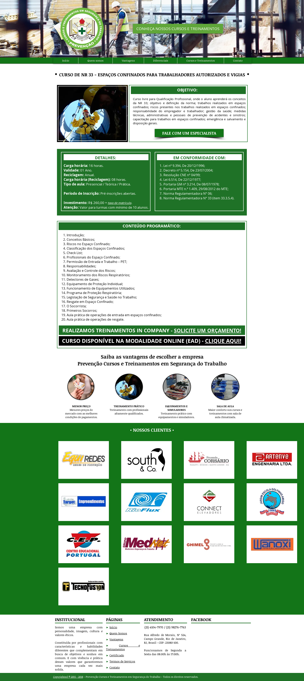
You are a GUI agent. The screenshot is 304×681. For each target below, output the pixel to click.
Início (113, 627)
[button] (189, 133)
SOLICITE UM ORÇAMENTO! (207, 330)
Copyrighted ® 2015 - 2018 (68, 677)
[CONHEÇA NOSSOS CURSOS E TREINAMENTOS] (178, 28)
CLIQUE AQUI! (223, 340)
